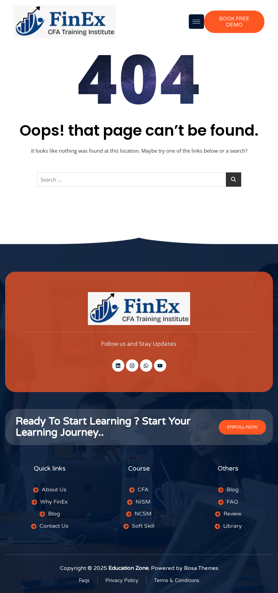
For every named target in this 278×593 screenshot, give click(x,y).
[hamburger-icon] (196, 21)
